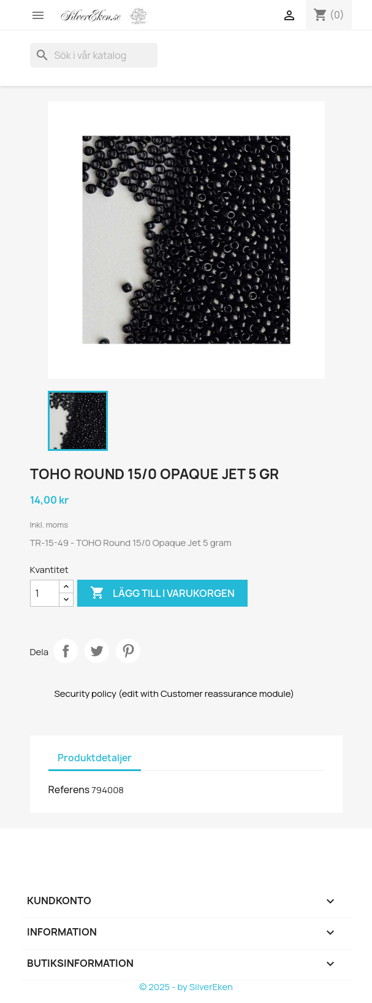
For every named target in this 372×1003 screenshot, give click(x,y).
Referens (69, 789)
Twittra (97, 651)
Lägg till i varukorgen (162, 593)
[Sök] (94, 55)
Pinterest (128, 651)
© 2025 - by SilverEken (186, 986)
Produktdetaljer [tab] (95, 757)
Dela (65, 651)
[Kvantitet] (44, 593)
